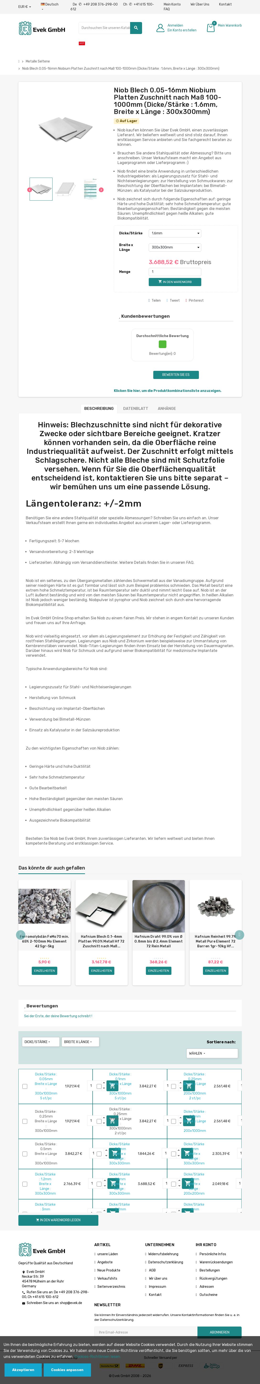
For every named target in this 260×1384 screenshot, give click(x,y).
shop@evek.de (71, 1304)
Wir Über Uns (200, 4)
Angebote (105, 1263)
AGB (152, 1271)
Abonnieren (219, 1333)
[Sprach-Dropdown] (51, 7)
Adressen (206, 1287)
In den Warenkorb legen (58, 1221)
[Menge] (175, 272)
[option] (44, 933)
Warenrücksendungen (216, 1263)
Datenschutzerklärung (165, 1263)
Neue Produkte (108, 1271)
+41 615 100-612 (45, 1298)
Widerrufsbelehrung (163, 1255)
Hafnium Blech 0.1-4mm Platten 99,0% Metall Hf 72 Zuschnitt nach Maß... (101, 941)
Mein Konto (172, 4)
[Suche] (110, 28)
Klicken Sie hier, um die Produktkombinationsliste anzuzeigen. (167, 391)
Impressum (157, 1287)
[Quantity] (94, 1086)
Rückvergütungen (213, 1279)
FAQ (167, 9)
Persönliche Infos (212, 1255)
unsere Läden (107, 1255)
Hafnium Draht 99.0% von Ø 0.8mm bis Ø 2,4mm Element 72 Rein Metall (158, 941)
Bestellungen (209, 1271)
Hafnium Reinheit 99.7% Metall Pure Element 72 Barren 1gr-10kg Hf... (215, 941)
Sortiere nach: (221, 1042)
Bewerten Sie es (176, 375)
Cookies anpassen (67, 1370)
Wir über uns (157, 1279)
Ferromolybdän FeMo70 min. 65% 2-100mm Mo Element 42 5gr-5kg (44, 941)
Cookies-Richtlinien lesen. (97, 1356)
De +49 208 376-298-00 (95, 4)
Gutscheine (208, 1296)
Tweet (173, 301)
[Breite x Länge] (175, 247)
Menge (124, 272)
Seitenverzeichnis (111, 1287)
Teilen (155, 301)
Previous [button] (21, 935)
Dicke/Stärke (131, 233)
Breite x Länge (126, 247)
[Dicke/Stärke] (175, 233)
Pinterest (195, 301)
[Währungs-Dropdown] (24, 7)
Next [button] (239, 935)
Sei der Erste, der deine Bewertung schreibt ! (58, 1017)
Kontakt (225, 4)
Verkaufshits (107, 1279)
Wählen (197, 1054)
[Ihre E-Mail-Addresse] (145, 1333)
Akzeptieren (23, 1370)
